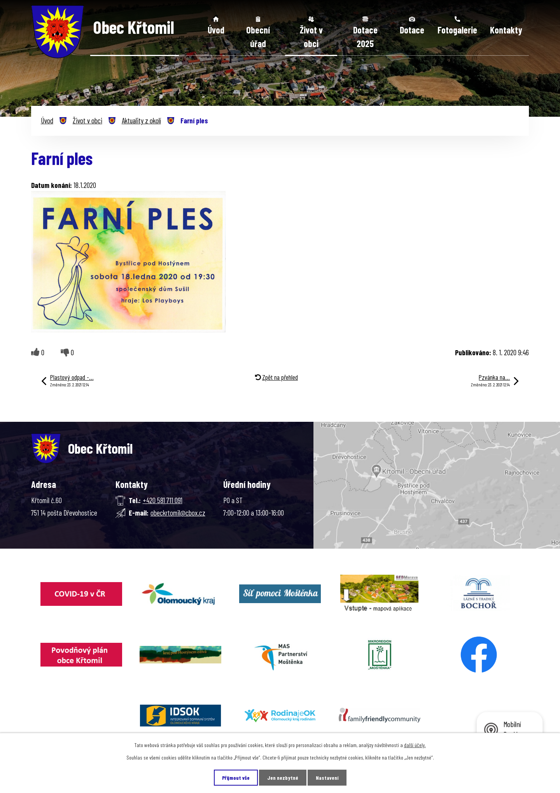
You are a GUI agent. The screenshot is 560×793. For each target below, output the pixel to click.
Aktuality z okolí (141, 120)
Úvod (216, 29)
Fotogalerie (457, 29)
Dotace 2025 (365, 36)
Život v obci (311, 36)
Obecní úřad (258, 36)
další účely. (415, 745)
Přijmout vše (236, 777)
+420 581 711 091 (162, 500)
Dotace (412, 29)
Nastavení (327, 777)
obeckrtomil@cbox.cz (177, 512)
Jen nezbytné (282, 777)
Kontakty (506, 29)
